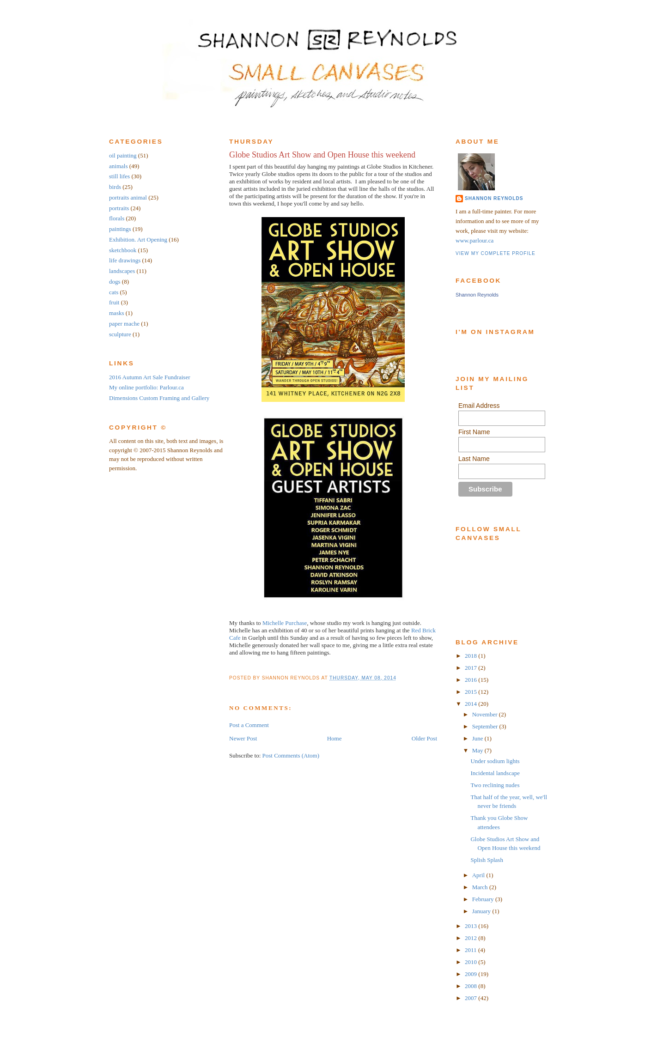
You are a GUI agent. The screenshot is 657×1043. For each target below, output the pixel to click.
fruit (114, 302)
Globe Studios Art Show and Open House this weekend (322, 154)
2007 (471, 997)
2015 (471, 691)
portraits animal (128, 197)
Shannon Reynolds (494, 198)
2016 (471, 679)
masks (116, 312)
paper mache (124, 323)
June (478, 738)
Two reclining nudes (494, 785)
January (482, 911)
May (478, 750)
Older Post (424, 738)
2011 (471, 949)
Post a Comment (249, 725)
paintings (120, 228)
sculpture (120, 334)
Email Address (478, 405)
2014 (471, 703)
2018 (471, 655)
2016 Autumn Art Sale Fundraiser (149, 377)
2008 (471, 985)
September (485, 726)
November (485, 714)
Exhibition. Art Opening (138, 239)
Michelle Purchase (284, 622)
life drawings (124, 260)
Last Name (474, 458)
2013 (471, 925)
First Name (474, 432)
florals (116, 218)
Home (334, 738)
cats (113, 292)
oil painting (123, 155)
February (483, 899)
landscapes (122, 270)
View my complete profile (495, 253)
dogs (115, 281)
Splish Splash (486, 859)
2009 (471, 973)
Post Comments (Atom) (291, 755)
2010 (471, 961)
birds (115, 186)
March (480, 887)
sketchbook (122, 250)
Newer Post (243, 738)
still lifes (119, 176)
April (479, 875)
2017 (471, 667)
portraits (119, 208)
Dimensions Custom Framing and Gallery (159, 397)
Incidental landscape (494, 773)
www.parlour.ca (474, 240)
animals (118, 166)
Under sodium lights (494, 761)
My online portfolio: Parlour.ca (146, 387)
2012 (471, 937)
